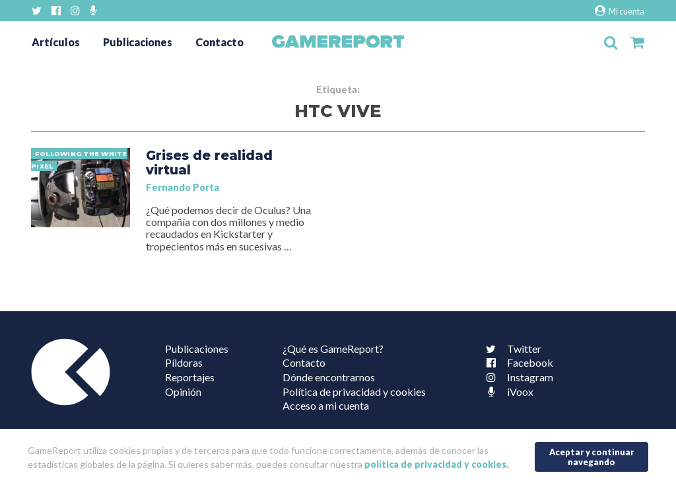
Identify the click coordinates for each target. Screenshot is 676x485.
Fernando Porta (182, 187)
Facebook (517, 362)
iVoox (507, 391)
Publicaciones (137, 42)
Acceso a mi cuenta (326, 405)
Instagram (517, 377)
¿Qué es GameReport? (333, 348)
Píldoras (184, 362)
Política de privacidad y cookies (354, 391)
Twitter (511, 348)
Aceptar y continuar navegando (591, 457)
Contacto (219, 42)
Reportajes (190, 377)
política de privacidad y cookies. (436, 464)
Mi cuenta (619, 11)
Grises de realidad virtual (209, 162)
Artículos (56, 42)
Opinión (183, 391)
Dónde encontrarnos (329, 377)
